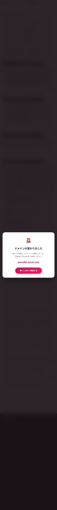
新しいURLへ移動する (28, 270)
